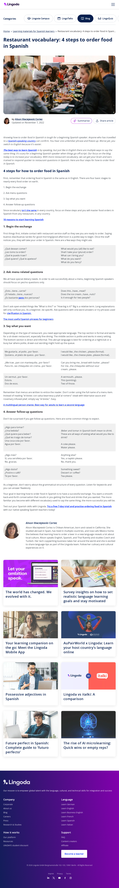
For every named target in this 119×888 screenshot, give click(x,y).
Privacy (60, 874)
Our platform (9, 837)
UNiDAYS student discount (15, 846)
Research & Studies (12, 825)
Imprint (51, 874)
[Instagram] (70, 878)
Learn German (68, 805)
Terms (68, 874)
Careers (7, 817)
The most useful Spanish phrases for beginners (28, 319)
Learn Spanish (68, 821)
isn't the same (29, 210)
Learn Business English (72, 813)
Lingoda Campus (38, 18)
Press (5, 821)
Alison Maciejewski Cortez (29, 119)
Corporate (8, 805)
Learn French (67, 817)
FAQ (63, 837)
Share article (104, 121)
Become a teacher (74, 853)
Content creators (69, 841)
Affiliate (64, 846)
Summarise (81, 121)
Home (6, 31)
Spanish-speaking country (22, 140)
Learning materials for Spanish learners (34, 31)
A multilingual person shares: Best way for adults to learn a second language (43, 404)
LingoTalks (65, 18)
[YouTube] (59, 878)
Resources (8, 841)
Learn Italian (67, 825)
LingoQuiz (105, 18)
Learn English (67, 809)
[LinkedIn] (48, 878)
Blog (85, 18)
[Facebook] (65, 878)
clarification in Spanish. (19, 313)
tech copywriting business (53, 541)
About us (7, 809)
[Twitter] (53, 878)
